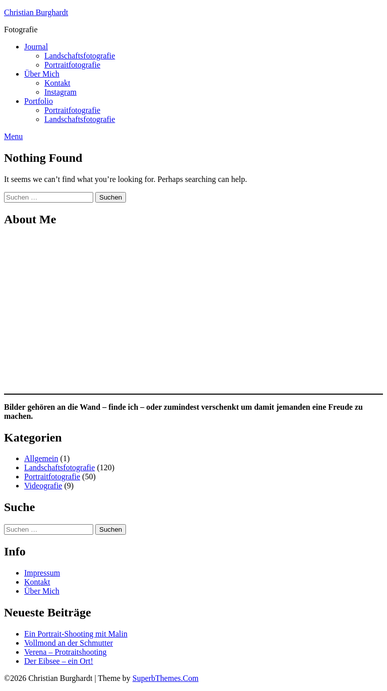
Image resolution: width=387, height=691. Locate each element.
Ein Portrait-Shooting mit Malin (75, 634)
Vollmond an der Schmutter (68, 643)
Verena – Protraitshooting (65, 652)
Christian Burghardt (36, 12)
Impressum (42, 573)
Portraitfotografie (72, 64)
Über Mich (41, 74)
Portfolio (38, 101)
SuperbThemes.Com (166, 678)
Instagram (60, 92)
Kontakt (57, 83)
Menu (13, 136)
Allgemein (41, 458)
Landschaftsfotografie (79, 55)
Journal (36, 46)
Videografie (43, 485)
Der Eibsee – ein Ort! (58, 661)
